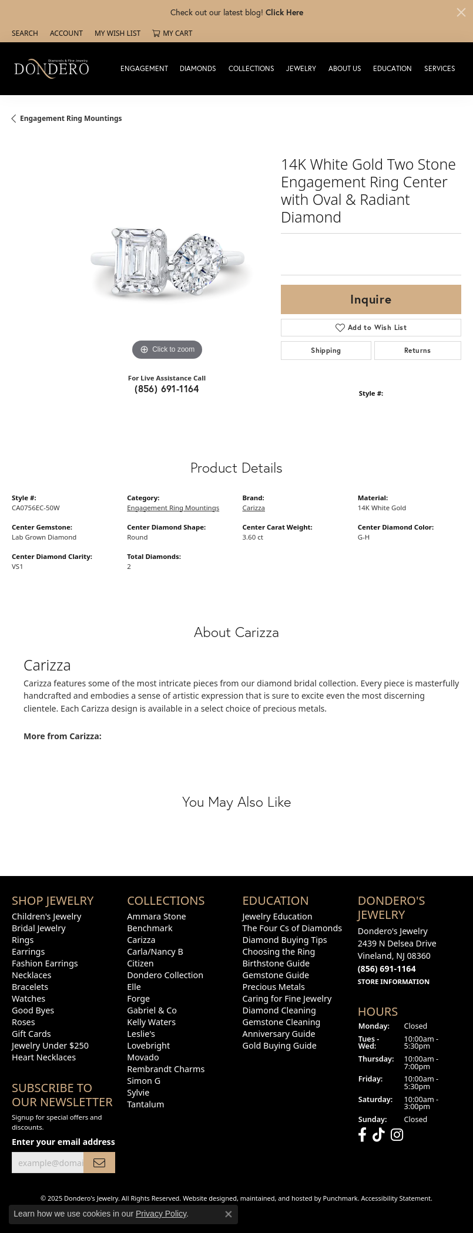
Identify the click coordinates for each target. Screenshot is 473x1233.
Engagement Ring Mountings (71, 118)
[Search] (25, 33)
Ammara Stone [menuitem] (156, 916)
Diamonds (198, 68)
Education (392, 68)
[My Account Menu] (66, 33)
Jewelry (301, 68)
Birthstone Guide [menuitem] (276, 963)
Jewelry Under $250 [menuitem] (50, 1045)
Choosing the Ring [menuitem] (279, 951)
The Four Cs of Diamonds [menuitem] (293, 928)
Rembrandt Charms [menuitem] (165, 1068)
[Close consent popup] (228, 1214)
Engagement (144, 68)
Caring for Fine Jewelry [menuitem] (287, 998)
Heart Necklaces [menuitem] (44, 1057)
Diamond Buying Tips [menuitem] (285, 939)
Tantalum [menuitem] (145, 1104)
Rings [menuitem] (22, 939)
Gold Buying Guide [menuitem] (280, 1045)
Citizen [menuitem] (140, 963)
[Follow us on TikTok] (379, 1134)
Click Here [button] (284, 12)
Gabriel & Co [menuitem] (152, 1010)
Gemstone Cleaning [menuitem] (282, 1022)
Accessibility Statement (396, 1198)
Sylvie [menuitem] (138, 1092)
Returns (417, 350)
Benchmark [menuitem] (149, 928)
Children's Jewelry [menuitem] (46, 916)
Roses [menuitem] (23, 1022)
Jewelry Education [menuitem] (278, 916)
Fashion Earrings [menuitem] (45, 963)
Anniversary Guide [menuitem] (279, 1033)
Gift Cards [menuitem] (31, 1033)
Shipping (326, 350)
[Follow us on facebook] (362, 1134)
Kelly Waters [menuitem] (151, 1022)
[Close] (461, 12)
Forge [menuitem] (138, 998)
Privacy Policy (161, 1213)
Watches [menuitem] (28, 998)
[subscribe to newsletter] (99, 1162)
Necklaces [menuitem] (31, 975)
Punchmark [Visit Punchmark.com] (340, 1198)
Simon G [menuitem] (143, 1080)
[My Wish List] (117, 33)
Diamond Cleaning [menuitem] (279, 1010)
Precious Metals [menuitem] (274, 986)
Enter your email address (63, 1141)
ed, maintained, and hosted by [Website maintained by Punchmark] (276, 1198)
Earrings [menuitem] (28, 951)
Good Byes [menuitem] (33, 1010)
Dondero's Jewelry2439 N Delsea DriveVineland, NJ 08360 (397, 955)
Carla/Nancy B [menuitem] (155, 951)
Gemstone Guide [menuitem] (276, 975)
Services (439, 68)
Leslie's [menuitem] (141, 1033)
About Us (344, 68)
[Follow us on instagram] (397, 1134)
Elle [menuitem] (134, 986)
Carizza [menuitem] (141, 939)
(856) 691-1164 (167, 388)
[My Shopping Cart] (172, 33)
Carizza (254, 507)
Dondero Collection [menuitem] (165, 975)
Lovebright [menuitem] (148, 1045)
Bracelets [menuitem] (30, 986)
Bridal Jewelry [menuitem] (39, 928)
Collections (251, 68)
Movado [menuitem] (143, 1057)
